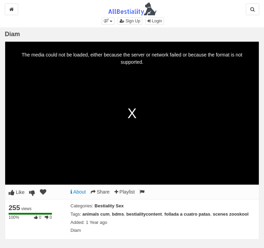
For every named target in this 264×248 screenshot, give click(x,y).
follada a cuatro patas (187, 214)
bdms (118, 214)
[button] (108, 21)
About (78, 192)
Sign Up (130, 21)
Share (100, 192)
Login (154, 21)
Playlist (124, 192)
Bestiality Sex (109, 205)
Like (17, 192)
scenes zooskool (231, 214)
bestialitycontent (144, 214)
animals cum (96, 214)
